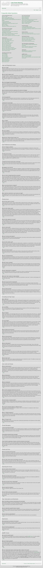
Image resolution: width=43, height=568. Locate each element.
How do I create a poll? (5, 41)
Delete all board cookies (31, 563)
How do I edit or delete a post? (7, 39)
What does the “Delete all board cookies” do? (9, 26)
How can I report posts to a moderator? (8, 47)
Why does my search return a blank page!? (28, 39)
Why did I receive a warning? (6, 46)
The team (25, 563)
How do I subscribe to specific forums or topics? (29, 46)
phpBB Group (30, 536)
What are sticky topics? (5, 59)
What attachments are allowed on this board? (29, 50)
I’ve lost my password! (5, 21)
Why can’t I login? (5, 16)
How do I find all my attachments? (27, 51)
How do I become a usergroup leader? (28, 20)
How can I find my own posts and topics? (28, 41)
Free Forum (25, 566)
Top (3, 71)
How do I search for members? (26, 40)
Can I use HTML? (5, 54)
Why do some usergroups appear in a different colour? (30, 21)
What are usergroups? (25, 18)
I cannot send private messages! (27, 26)
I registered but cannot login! (6, 22)
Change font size (40, 8)
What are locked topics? (6, 60)
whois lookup (36, 552)
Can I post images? (5, 56)
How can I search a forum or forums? (27, 37)
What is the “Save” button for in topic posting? (9, 48)
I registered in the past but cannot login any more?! (10, 23)
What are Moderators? (25, 17)
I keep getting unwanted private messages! (28, 27)
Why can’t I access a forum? (6, 44)
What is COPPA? (4, 24)
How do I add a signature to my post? (8, 40)
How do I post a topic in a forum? (7, 38)
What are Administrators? (26, 16)
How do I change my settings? (6, 29)
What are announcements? (6, 58)
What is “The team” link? (25, 23)
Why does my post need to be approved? (8, 49)
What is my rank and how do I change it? (8, 34)
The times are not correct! (6, 30)
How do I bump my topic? (6, 50)
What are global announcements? (7, 57)
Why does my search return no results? (28, 38)
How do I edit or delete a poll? (6, 43)
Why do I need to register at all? (7, 17)
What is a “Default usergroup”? (26, 22)
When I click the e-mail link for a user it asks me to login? (11, 35)
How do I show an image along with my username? (10, 33)
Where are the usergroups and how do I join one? (29, 19)
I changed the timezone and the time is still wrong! (10, 31)
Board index (4, 8)
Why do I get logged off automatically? (8, 18)
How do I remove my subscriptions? (27, 47)
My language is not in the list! (6, 32)
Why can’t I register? (5, 25)
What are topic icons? (5, 61)
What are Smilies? (5, 55)
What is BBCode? (5, 53)
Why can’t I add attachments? (6, 45)
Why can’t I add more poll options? (7, 42)
